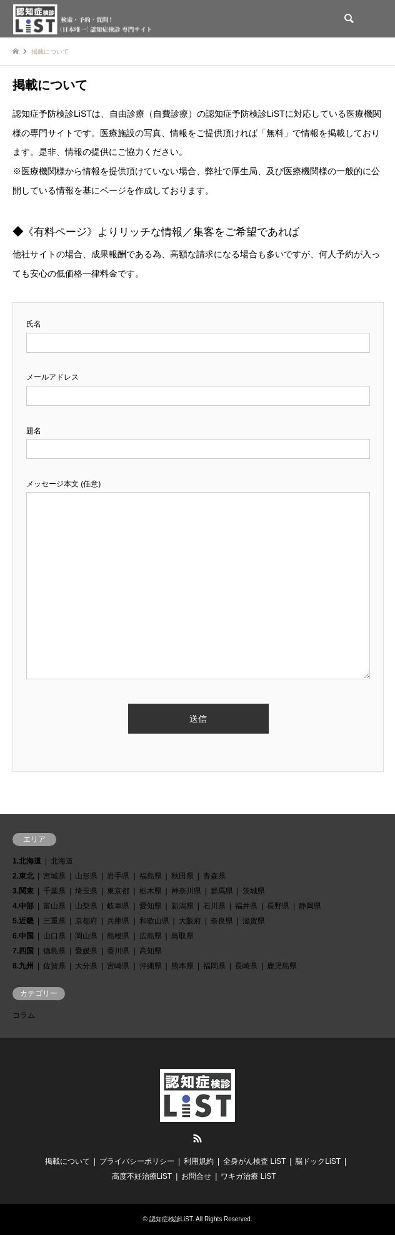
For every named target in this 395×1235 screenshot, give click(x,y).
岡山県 (86, 936)
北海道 (62, 861)
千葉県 (54, 891)
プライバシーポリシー (136, 1161)
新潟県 (182, 906)
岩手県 (118, 876)
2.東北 (23, 876)
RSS (197, 1138)
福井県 (246, 906)
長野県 (278, 906)
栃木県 (150, 891)
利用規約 (199, 1161)
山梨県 (86, 906)
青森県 (214, 876)
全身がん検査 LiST (254, 1161)
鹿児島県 (282, 966)
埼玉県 (86, 891)
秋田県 (182, 876)
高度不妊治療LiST (142, 1176)
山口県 (54, 936)
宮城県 (54, 876)
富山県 (54, 906)
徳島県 (54, 951)
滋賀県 (253, 921)
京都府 (86, 921)
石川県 (214, 906)
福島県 (150, 876)
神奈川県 (186, 891)
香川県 (118, 951)
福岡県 (214, 966)
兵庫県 (118, 921)
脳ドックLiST (318, 1161)
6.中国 (23, 936)
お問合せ (196, 1176)
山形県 (86, 876)
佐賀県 (54, 966)
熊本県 (182, 966)
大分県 (86, 966)
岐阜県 (118, 906)
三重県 (54, 921)
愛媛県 (86, 951)
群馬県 (222, 891)
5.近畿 (23, 921)
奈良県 (222, 921)
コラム (23, 1015)
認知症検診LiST (170, 1219)
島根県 (118, 936)
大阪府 (190, 921)
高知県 (150, 951)
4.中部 (23, 906)
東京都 (118, 891)
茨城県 (253, 891)
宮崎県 (118, 966)
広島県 (150, 936)
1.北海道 (26, 861)
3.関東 (23, 891)
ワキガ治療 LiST (248, 1176)
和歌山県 (154, 921)
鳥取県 (182, 936)
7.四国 (23, 951)
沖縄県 (150, 966)
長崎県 (246, 966)
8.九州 (23, 966)
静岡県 (310, 906)
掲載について (67, 1161)
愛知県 (150, 906)
